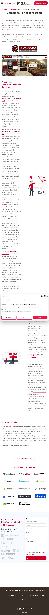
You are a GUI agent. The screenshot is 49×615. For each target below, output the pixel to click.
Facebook (15, 595)
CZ (10, 3)
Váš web (28, 532)
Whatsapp (30, 590)
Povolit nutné (9, 317)
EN (14, 3)
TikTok (42, 595)
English (24, 612)
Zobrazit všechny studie (24, 458)
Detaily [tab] (24, 300)
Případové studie (15, 9)
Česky (24, 609)
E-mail (27, 519)
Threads (36, 595)
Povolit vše (40, 317)
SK (17, 3)
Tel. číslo (28, 525)
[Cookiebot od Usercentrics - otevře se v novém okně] (42, 296)
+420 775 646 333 (10, 590)
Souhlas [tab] (8, 300)
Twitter (29, 595)
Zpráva (28, 539)
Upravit (24, 317)
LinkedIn (8, 595)
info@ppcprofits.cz (21, 590)
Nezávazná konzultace (40, 3)
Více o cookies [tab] (40, 300)
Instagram (22, 595)
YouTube (25, 599)
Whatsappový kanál (40, 590)
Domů (5, 9)
